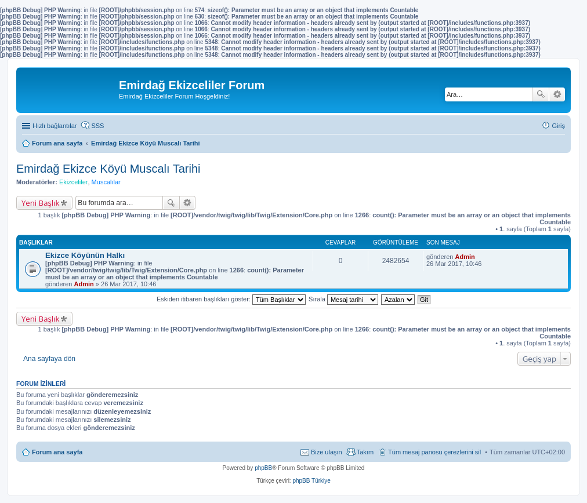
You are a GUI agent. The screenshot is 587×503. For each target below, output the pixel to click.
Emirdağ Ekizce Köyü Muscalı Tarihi (108, 168)
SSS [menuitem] (97, 125)
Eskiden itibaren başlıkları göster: (231, 299)
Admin (84, 283)
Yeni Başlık (40, 203)
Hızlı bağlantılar (54, 125)
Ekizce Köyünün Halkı (85, 255)
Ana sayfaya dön (49, 359)
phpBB (263, 468)
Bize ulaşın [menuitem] (326, 452)
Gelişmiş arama (557, 94)
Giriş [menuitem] (558, 125)
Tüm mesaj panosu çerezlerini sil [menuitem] (434, 452)
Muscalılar (106, 181)
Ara (540, 94)
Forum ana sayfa (57, 452)
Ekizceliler (73, 181)
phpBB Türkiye (311, 481)
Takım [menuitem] (365, 452)
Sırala (343, 299)
